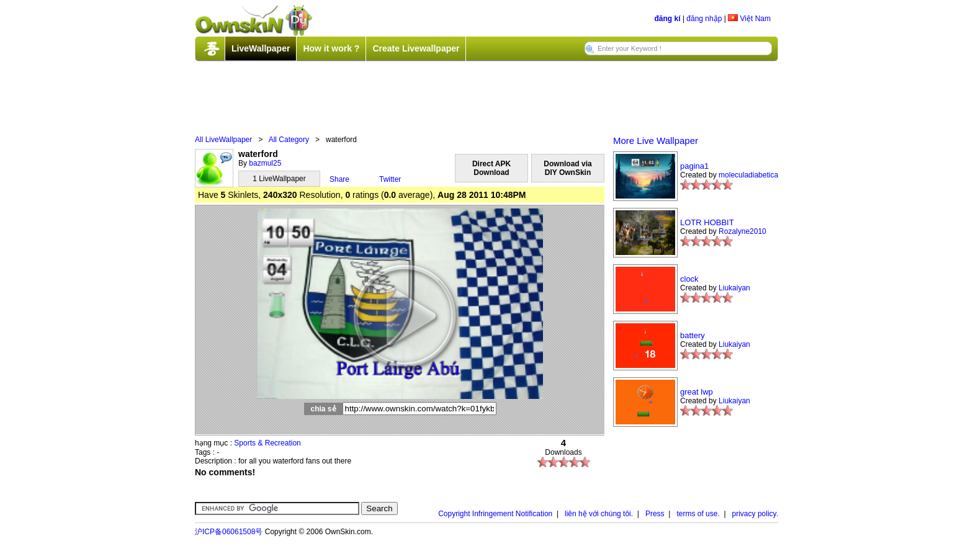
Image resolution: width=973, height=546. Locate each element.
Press (655, 513)
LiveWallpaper (260, 48)
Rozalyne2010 (742, 231)
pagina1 (694, 166)
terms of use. (697, 513)
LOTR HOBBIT (707, 222)
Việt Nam (749, 18)
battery (692, 335)
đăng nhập (704, 18)
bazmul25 (265, 163)
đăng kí (668, 18)
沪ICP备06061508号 (228, 531)
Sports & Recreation (267, 443)
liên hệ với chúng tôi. (599, 513)
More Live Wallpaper (655, 140)
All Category (289, 139)
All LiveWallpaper (223, 139)
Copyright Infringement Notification (495, 513)
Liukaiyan (734, 288)
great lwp (696, 391)
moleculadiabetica (748, 175)
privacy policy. (755, 513)
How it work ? (331, 48)
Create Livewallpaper (415, 48)
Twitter (390, 179)
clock (689, 279)
